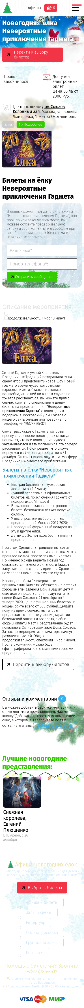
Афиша (34, 7)
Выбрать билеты (45, 887)
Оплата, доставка (42, 932)
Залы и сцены (39, 912)
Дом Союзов (53, 106)
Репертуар (35, 922)
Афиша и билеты (42, 902)
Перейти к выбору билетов (31, 55)
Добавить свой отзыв (55, 725)
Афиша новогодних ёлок (42, 864)
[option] (22, 810)
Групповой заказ (42, 942)
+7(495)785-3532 (42, 971)
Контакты (34, 952)
